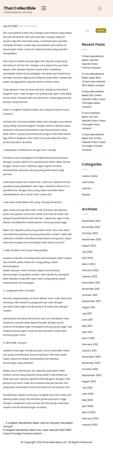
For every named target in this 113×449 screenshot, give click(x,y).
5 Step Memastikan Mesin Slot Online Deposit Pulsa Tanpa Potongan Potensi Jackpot (93, 142)
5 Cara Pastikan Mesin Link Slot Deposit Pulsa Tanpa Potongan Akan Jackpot (93, 120)
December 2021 (91, 282)
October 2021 (89, 295)
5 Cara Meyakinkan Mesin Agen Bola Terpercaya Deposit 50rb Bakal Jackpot (93, 79)
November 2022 (91, 227)
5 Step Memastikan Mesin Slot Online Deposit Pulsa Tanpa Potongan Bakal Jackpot (93, 99)
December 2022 (91, 221)
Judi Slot (86, 188)
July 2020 (87, 387)
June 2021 (87, 319)
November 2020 (91, 363)
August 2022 (89, 245)
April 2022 (87, 258)
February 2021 (90, 344)
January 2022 (89, 276)
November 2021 (91, 289)
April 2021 (87, 332)
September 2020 (91, 375)
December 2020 (91, 356)
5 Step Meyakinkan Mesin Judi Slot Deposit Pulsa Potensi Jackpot (93, 62)
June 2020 (88, 393)
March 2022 (88, 264)
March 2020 (88, 412)
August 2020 (89, 381)
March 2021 (88, 338)
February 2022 (90, 270)
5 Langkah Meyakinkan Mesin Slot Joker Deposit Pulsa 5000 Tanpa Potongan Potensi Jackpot (37, 431)
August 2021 (88, 307)
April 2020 (87, 406)
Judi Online (88, 182)
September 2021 (91, 301)
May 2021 (87, 326)
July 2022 (87, 251)
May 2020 (87, 400)
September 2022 (91, 239)
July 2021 (87, 313)
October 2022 (90, 233)
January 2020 (89, 424)
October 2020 (90, 369)
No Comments (28, 26)
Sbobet (86, 194)
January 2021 (89, 350)
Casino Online (90, 176)
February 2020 (90, 418)
